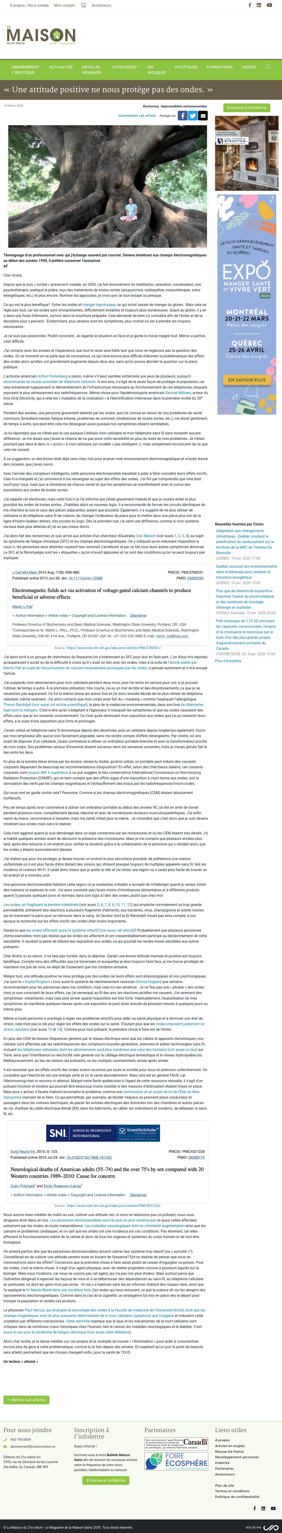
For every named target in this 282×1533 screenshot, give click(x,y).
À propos (222, 1440)
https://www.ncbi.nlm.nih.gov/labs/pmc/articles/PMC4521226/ (114, 1206)
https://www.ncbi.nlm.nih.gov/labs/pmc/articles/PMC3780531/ (114, 648)
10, (117, 905)
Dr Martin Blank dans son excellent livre (58, 1290)
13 (50, 1029)
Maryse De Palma (229, 1452)
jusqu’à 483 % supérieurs (48, 772)
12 (129, 905)
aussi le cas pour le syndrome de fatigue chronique (44, 1332)
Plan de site (224, 1485)
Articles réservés (91, 70)
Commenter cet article (137, 116)
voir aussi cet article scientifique (60, 705)
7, (105, 905)
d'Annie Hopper (147, 982)
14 (59, 1029)
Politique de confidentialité (237, 1497)
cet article (124, 930)
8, (109, 905)
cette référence (117, 1332)
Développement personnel (237, 1457)
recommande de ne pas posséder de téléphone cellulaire (49, 382)
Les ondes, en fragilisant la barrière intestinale (40, 905)
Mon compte (64, 5)
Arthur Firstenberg (53, 376)
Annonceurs (225, 1474)
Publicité (222, 1463)
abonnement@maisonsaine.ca (32, 1447)
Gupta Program (38, 982)
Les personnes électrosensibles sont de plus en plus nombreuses (103, 1220)
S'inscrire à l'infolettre (246, 108)
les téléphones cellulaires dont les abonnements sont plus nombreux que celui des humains (92, 1049)
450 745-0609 (20, 1440)
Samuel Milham (178, 393)
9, (113, 905)
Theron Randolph (17, 705)
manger (99, 305)
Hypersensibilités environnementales (184, 106)
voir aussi (108, 930)
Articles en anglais (230, 1446)
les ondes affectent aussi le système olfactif (62, 930)
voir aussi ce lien (182, 1049)
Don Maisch (146, 536)
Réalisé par (253, 1527)
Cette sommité (78, 1321)
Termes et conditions (232, 1491)
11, (123, 905)
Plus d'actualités (228, 661)
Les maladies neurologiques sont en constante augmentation (134, 1226)
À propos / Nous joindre (29, 5)
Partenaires (224, 1468)
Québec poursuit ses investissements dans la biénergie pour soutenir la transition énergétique (246, 572)
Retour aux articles (26, 1400)
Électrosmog (151, 106)
